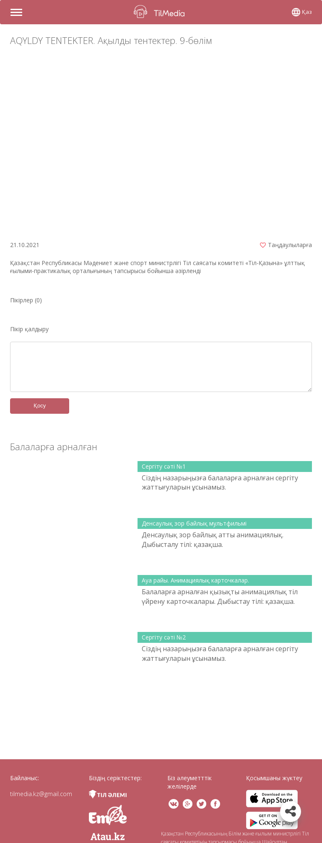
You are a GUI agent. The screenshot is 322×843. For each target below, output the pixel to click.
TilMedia (161, 11)
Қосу (40, 405)
